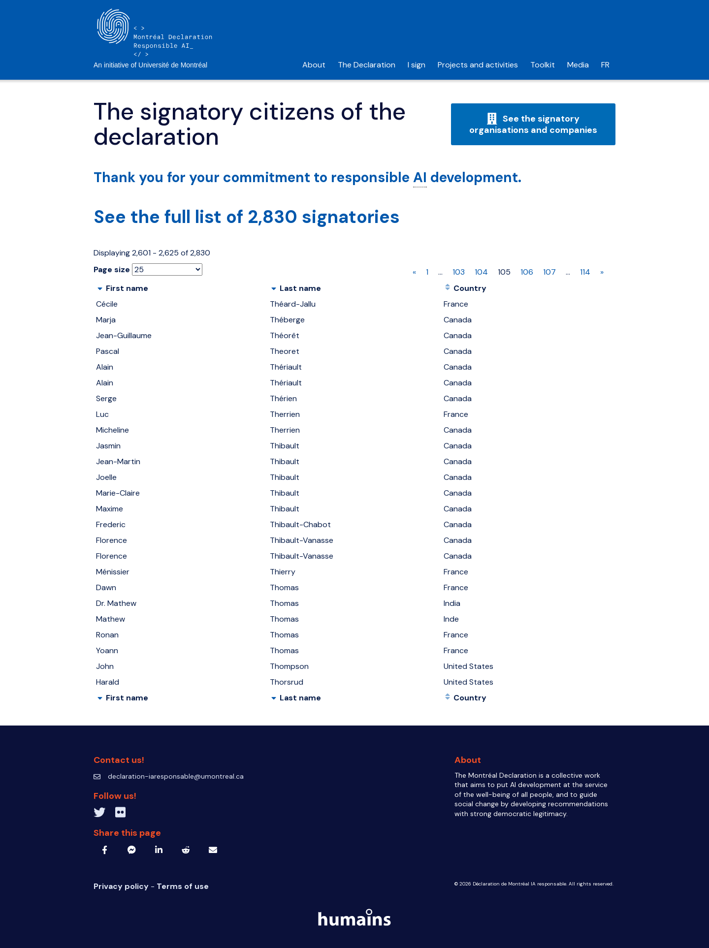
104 (481, 272)
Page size (112, 269)
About (313, 65)
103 (458, 272)
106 (526, 272)
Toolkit (542, 65)
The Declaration (366, 65)
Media (578, 65)
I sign (416, 65)
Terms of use (183, 886)
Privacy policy (122, 886)
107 (549, 272)
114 (585, 272)
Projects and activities (478, 65)
